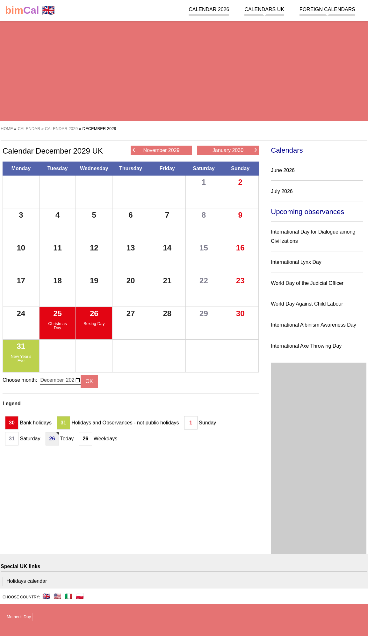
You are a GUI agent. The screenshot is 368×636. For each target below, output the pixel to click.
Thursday (130, 168)
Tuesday (57, 168)
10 (21, 247)
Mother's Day (19, 616)
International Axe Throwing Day (306, 346)
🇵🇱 (80, 596)
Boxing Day (94, 323)
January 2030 (235, 150)
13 (130, 247)
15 (203, 247)
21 (167, 280)
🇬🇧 (30, 10)
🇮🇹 (69, 596)
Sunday (240, 168)
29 (203, 313)
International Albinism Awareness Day (313, 325)
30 (240, 313)
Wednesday (94, 168)
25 (57, 313)
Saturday (203, 168)
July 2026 (282, 191)
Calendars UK (264, 9)
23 (240, 280)
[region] (184, 70)
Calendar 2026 (209, 9)
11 (57, 247)
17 (21, 280)
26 (94, 313)
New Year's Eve (21, 358)
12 (94, 247)
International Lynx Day (296, 262)
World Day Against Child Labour (307, 304)
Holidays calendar (26, 581)
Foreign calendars (327, 9)
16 (240, 247)
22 (203, 280)
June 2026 (283, 170)
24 (21, 313)
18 (57, 280)
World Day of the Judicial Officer (307, 283)
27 (130, 313)
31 (21, 346)
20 (130, 280)
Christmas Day (57, 325)
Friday (167, 168)
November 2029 (155, 150)
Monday (21, 168)
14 (167, 247)
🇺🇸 (57, 596)
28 (167, 313)
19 (94, 280)
